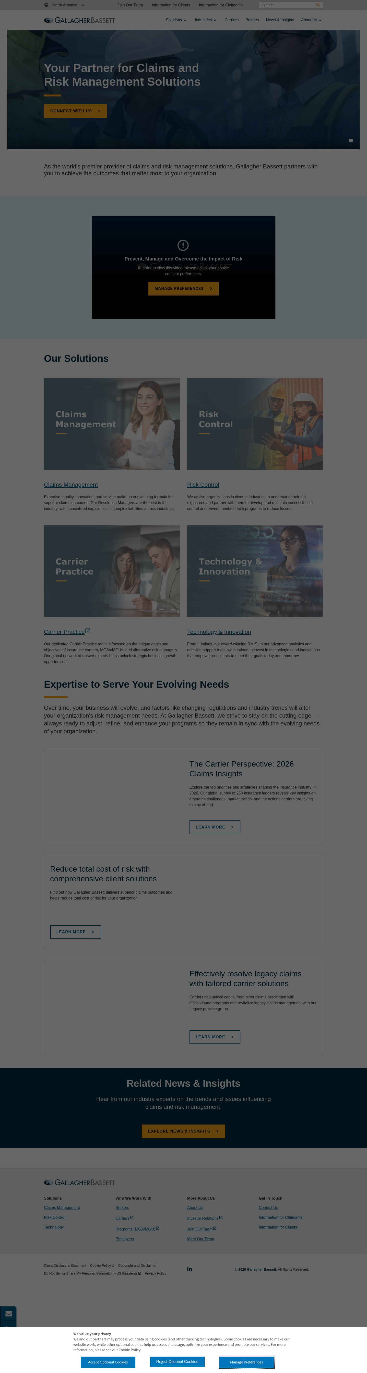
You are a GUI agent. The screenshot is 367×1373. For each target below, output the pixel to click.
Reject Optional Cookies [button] (177, 1362)
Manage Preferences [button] (246, 1362)
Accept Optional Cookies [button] (108, 1362)
